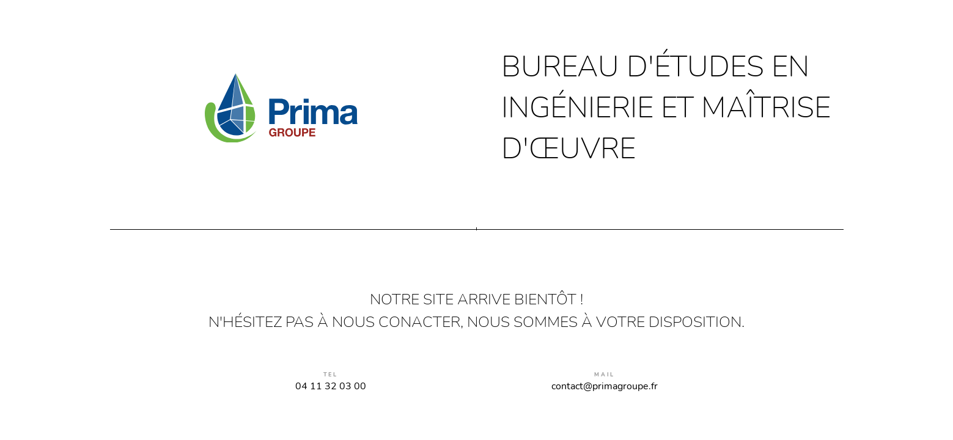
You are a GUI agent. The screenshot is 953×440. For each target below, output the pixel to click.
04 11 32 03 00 (330, 386)
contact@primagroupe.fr (604, 386)
